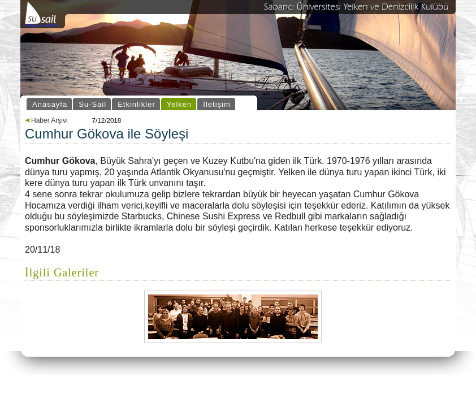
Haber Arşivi (46, 120)
